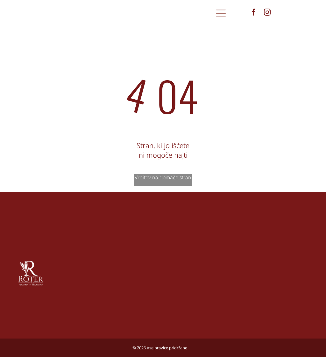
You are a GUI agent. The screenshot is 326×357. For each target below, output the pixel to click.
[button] (221, 13)
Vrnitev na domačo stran (163, 177)
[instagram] (267, 13)
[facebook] (254, 13)
